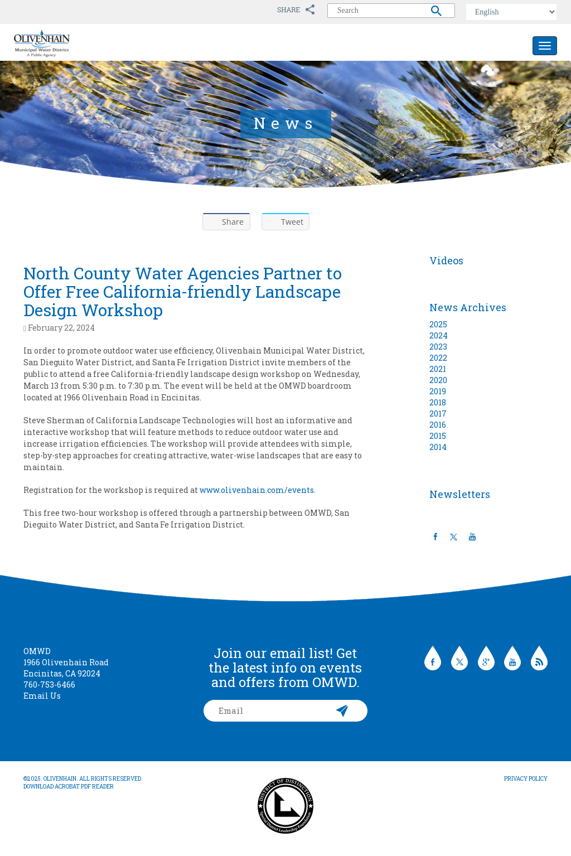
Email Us (42, 695)
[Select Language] (511, 12)
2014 (438, 447)
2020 (438, 380)
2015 (437, 436)
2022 (438, 357)
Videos (446, 260)
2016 (437, 424)
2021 (437, 369)
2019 (437, 391)
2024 (438, 335)
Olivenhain (67, 43)
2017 (438, 413)
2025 (438, 324)
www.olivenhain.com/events (257, 490)
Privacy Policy (526, 778)
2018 (437, 402)
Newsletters (459, 494)
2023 (438, 346)
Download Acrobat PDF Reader (68, 786)
